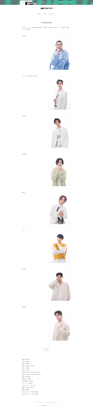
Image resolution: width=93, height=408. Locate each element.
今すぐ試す (61, 2)
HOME (39, 13)
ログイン (69, 2)
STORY (44, 13)
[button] (39, 14)
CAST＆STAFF (52, 13)
